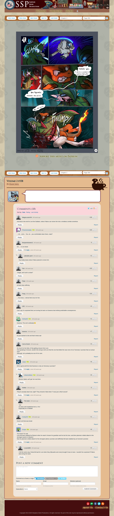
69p (28, 429)
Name (18, 481)
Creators (56, 11)
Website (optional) (75, 481)
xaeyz (24, 362)
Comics (41, 11)
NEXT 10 (44, 18)
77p (33, 230)
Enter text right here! (57, 471)
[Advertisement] (57, 26)
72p (29, 318)
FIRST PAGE (11, 18)
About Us (88, 508)
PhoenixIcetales (27, 230)
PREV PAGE (22, 18)
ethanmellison (28, 375)
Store (69, 11)
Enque (24, 429)
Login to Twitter (62, 478)
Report (96, 225)
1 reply (27, 250)
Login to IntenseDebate (39, 478)
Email (44, 481)
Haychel (14, 184)
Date (23, 212)
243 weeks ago (36, 217)
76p (28, 361)
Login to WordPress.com (51, 478)
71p (34, 375)
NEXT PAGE (33, 18)
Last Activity (34, 212)
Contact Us (101, 508)
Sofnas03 (25, 319)
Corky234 (25, 417)
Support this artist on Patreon (56, 156)
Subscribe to (27, 489)
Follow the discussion (95, 208)
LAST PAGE (54, 18)
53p (30, 416)
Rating (28, 212)
